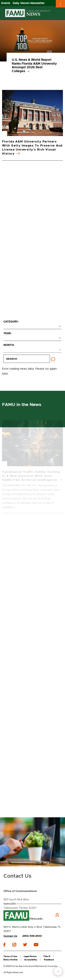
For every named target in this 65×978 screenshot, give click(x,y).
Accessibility (30, 959)
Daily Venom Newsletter (29, 3)
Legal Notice (30, 956)
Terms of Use (10, 956)
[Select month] (32, 350)
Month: (8, 345)
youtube (36, 944)
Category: (10, 321)
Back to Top (57, 915)
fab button (58, 971)
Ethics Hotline (10, 959)
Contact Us (10, 936)
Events (5, 3)
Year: (7, 333)
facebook (4, 945)
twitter (25, 944)
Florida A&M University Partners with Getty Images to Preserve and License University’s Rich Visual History (32, 147)
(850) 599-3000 (32, 936)
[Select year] (32, 338)
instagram (14, 945)
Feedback (49, 959)
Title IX (46, 956)
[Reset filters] (53, 359)
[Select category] (32, 326)
